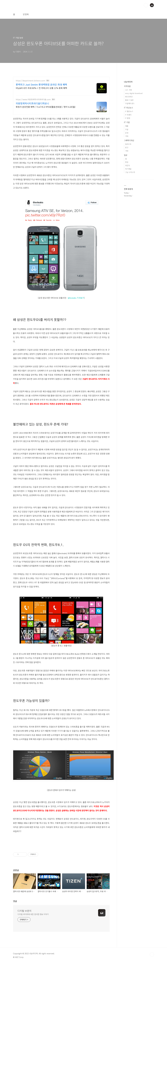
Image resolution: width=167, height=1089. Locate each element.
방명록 (26, 14)
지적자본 (127, 86)
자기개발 (128, 169)
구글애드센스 (130, 103)
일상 (125, 155)
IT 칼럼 (127, 118)
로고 (126, 147)
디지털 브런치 (24, 1036)
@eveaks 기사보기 (76, 297)
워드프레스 (129, 96)
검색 (146, 5)
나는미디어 (128, 81)
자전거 (127, 165)
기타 (126, 136)
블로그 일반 (129, 100)
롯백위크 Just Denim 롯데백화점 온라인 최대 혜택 (41, 84)
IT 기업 (127, 122)
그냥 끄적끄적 (130, 172)
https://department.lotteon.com (30, 81)
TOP (152, 1080)
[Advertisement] (35, 523)
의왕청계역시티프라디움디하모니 (32, 103)
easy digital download (133, 93)
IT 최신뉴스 (128, 107)
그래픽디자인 (129, 140)
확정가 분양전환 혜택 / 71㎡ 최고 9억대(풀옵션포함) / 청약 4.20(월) (45, 106)
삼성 (126, 133)
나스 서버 (128, 90)
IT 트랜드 (128, 114)
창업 (126, 162)
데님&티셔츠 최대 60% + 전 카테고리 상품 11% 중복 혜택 (41, 87)
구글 (126, 129)
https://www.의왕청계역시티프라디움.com (33, 99)
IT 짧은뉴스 (129, 111)
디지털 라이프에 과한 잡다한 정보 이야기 (33, 1040)
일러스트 (128, 144)
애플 (126, 126)
